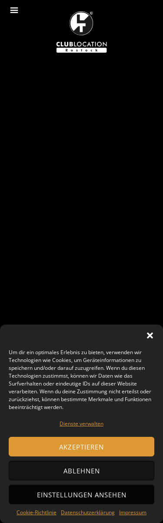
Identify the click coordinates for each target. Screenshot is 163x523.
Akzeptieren (81, 447)
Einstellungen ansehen (81, 494)
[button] (150, 335)
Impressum (132, 512)
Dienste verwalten (81, 423)
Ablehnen (81, 470)
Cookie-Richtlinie (37, 512)
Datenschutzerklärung (88, 512)
